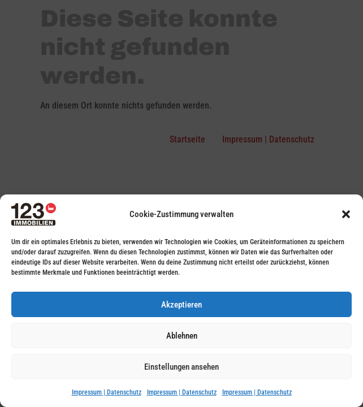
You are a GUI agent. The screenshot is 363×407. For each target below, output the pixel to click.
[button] (346, 214)
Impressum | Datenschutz (106, 392)
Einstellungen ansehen (181, 367)
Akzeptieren (181, 305)
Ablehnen (181, 336)
